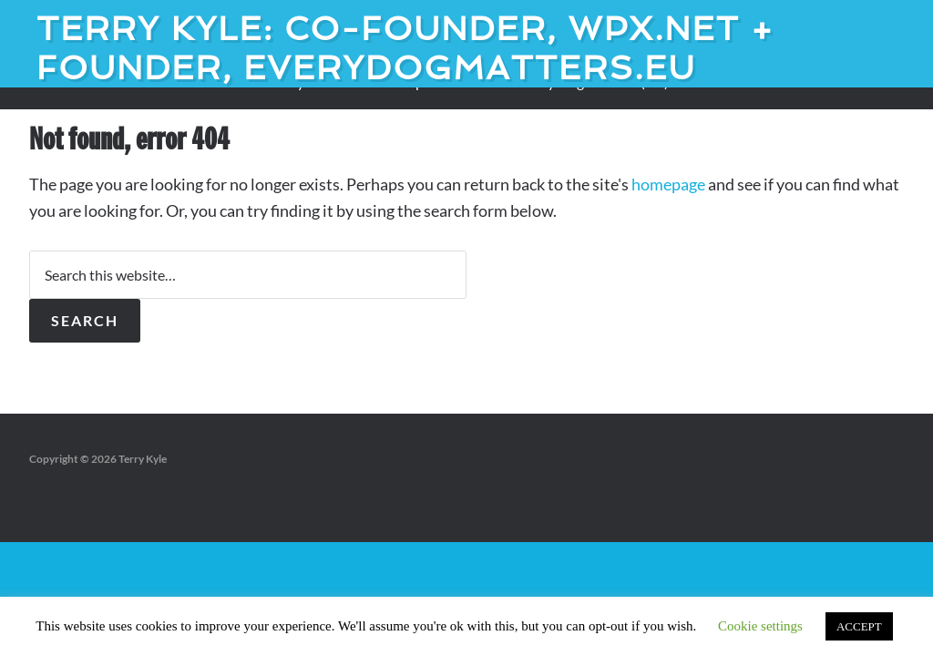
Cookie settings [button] (760, 626)
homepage (668, 184)
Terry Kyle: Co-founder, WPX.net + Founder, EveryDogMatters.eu (405, 48)
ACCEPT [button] (859, 626)
